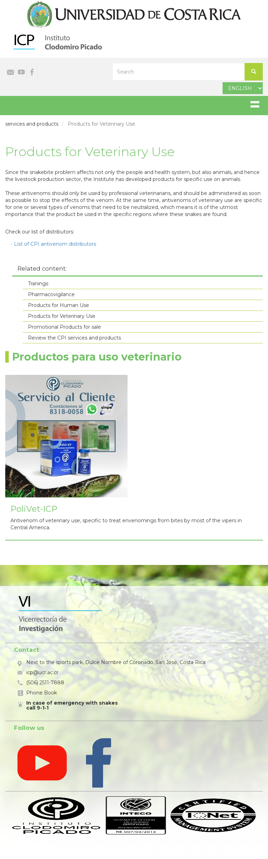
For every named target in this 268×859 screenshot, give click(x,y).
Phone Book (41, 693)
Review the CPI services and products (74, 338)
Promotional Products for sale (64, 327)
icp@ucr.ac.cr (42, 672)
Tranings (38, 283)
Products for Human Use (58, 305)
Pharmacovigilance (51, 294)
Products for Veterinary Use (61, 316)
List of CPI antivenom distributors (55, 244)
